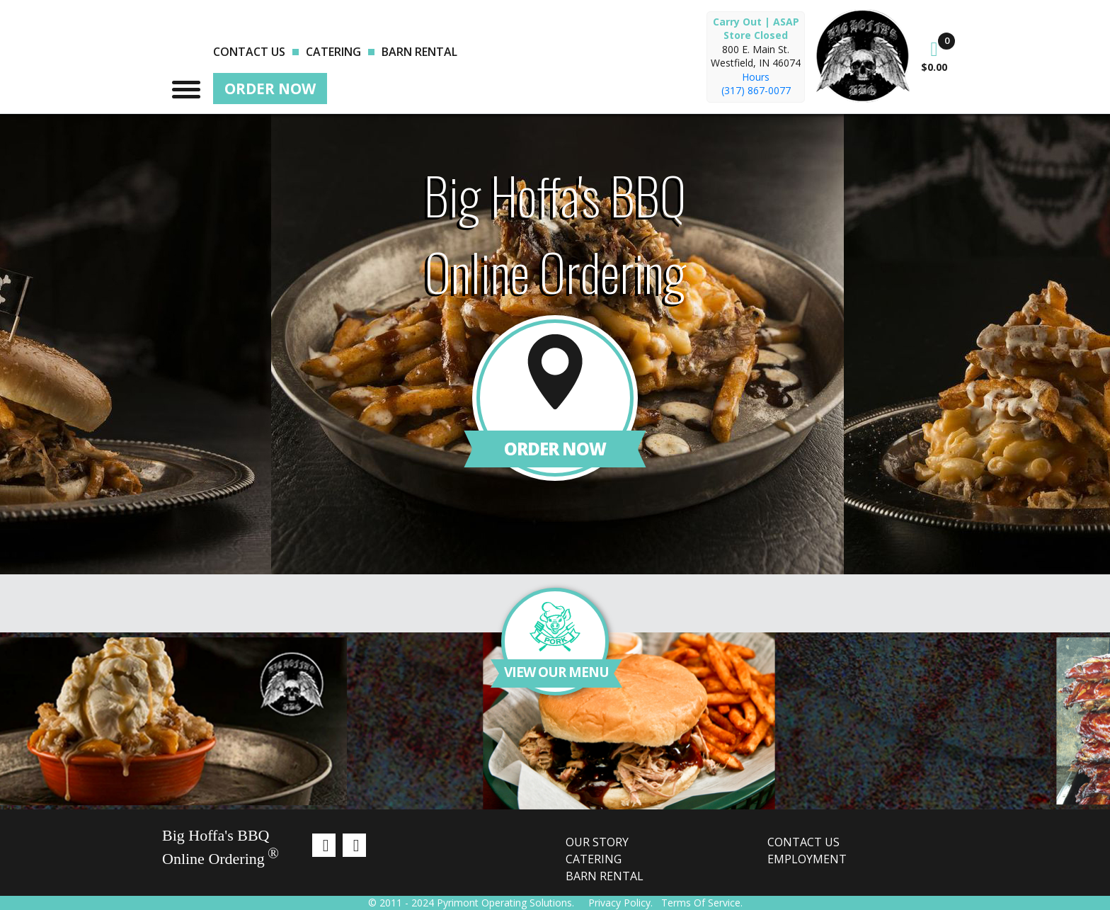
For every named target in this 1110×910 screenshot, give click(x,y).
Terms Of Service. (702, 902)
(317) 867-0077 (756, 90)
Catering (333, 51)
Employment (807, 859)
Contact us (249, 51)
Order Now (270, 88)
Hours (755, 77)
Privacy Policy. (624, 902)
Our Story (597, 842)
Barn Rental (419, 51)
